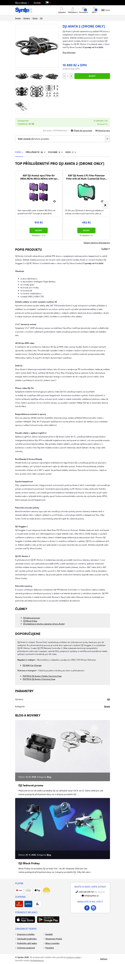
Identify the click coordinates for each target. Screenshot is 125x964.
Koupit (92, 76)
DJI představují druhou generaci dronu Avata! (44, 623)
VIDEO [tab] (70, 152)
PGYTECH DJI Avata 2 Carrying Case (39, 679)
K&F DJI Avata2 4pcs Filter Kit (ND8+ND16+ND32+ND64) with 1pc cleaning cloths (38, 177)
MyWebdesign (37, 960)
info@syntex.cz (91, 895)
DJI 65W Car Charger (32, 665)
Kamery (26, 18)
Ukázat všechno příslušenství (97, 242)
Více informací (69, 52)
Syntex (18, 18)
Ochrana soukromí (26, 947)
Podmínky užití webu (27, 943)
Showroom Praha (53, 938)
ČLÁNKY (105, 248)
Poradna (49, 947)
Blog (49, 776)
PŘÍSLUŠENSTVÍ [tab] (35, 152)
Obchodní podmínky (27, 938)
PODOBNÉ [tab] (55, 152)
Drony (35, 18)
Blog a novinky (52, 943)
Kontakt (37, 2)
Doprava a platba (26, 934)
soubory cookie (73, 957)
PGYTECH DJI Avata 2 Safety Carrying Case (42, 676)
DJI (41, 18)
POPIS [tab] (19, 152)
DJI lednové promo (31, 617)
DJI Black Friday (30, 620)
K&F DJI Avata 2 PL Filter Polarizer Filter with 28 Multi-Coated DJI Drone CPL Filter (86, 177)
